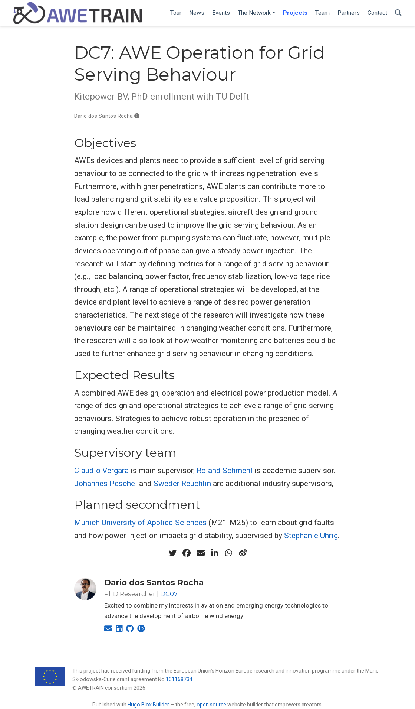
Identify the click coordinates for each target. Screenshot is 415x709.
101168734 (179, 679)
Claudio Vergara (101, 470)
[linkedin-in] (214, 553)
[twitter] (172, 553)
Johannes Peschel (105, 483)
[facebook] (186, 553)
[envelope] (200, 553)
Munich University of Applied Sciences (140, 522)
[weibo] (242, 553)
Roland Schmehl (225, 470)
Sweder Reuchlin (182, 483)
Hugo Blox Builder (148, 705)
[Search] (398, 13)
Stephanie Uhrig (311, 535)
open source (211, 705)
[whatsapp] (228, 553)
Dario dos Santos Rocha (103, 116)
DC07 (169, 594)
